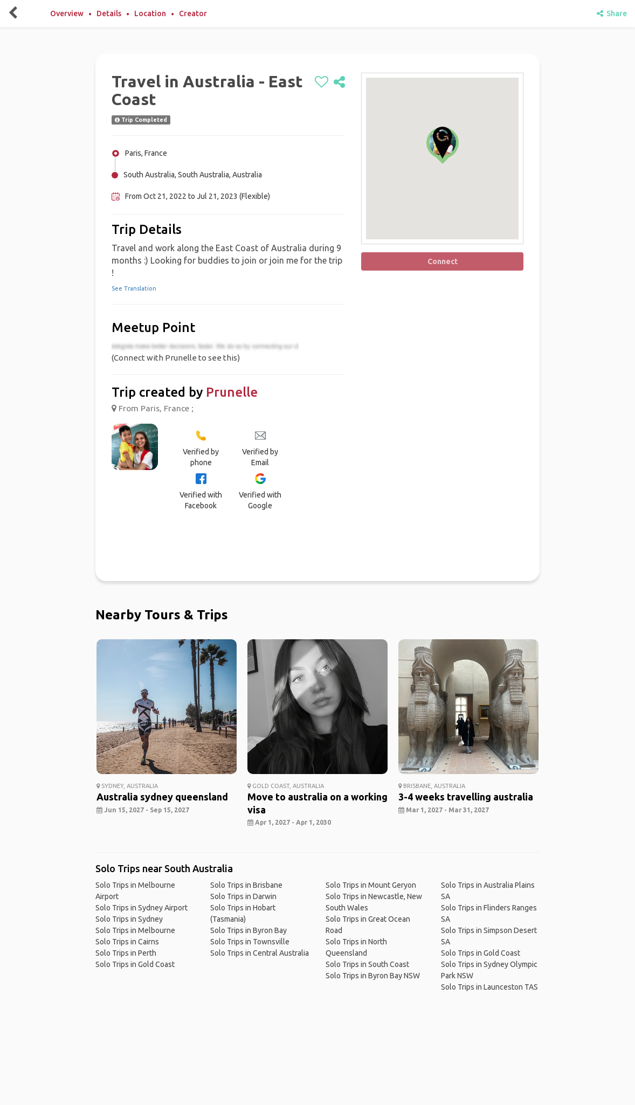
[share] (339, 82)
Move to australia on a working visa (317, 802)
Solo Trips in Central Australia (259, 953)
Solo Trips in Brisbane (246, 885)
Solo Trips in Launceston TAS (489, 987)
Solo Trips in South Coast (367, 964)
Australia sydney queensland (162, 796)
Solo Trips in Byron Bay (248, 930)
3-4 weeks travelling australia (465, 796)
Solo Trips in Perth (125, 953)
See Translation (134, 288)
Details (108, 13)
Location (150, 13)
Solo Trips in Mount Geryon (371, 885)
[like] (321, 82)
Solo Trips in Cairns (127, 941)
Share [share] (612, 13)
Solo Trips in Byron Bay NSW (373, 975)
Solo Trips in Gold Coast (135, 964)
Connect (442, 261)
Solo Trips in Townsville (249, 941)
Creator (193, 13)
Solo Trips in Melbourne (135, 930)
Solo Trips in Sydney (129, 919)
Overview (67, 13)
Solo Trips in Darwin (243, 896)
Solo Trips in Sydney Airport (141, 907)
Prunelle (232, 392)
